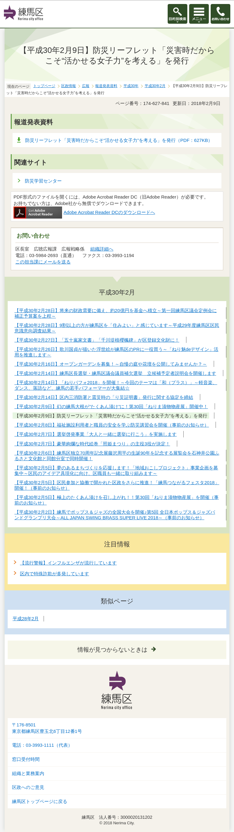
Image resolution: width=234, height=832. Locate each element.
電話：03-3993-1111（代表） (42, 745)
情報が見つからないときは (112, 649)
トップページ (44, 86)
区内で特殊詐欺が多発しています (54, 573)
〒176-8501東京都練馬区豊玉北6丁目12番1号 (47, 728)
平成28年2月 (26, 618)
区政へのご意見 (28, 787)
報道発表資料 (106, 86)
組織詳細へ (101, 248)
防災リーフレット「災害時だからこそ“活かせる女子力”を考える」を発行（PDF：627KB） (119, 140)
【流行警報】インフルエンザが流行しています (68, 562)
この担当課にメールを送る (43, 261)
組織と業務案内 (28, 773)
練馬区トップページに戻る (39, 801)
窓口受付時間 (26, 759)
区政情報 (68, 86)
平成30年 (130, 86)
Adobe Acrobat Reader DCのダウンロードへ (84, 212)
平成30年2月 (155, 86)
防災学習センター (43, 180)
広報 (85, 86)
